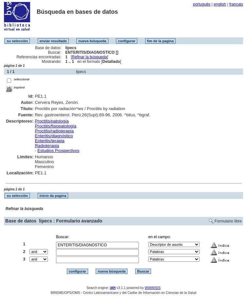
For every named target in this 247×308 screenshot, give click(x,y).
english (220, 4)
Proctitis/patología (51, 121)
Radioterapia (47, 145)
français (236, 4)
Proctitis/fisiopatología (55, 126)
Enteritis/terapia (49, 140)
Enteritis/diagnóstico (54, 135)
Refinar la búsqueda (89, 57)
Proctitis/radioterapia (54, 130)
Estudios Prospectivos (58, 150)
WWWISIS (153, 288)
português (201, 4)
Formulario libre (228, 221)
